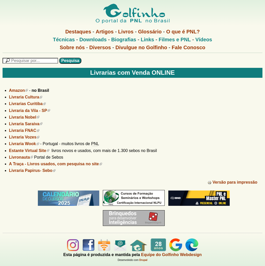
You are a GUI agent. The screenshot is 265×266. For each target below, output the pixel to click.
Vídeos (203, 39)
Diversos (100, 47)
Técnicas (64, 39)
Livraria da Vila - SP (29, 110)
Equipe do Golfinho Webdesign (171, 254)
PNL (95, 144)
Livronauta (21, 157)
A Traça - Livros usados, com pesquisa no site (55, 164)
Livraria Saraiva (25, 124)
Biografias (123, 39)
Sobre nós (72, 47)
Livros (126, 31)
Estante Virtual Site (29, 150)
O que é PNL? (183, 31)
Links (147, 39)
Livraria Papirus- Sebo (32, 170)
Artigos (105, 31)
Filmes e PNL (175, 39)
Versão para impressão (232, 182)
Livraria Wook (24, 144)
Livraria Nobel (24, 117)
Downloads (93, 39)
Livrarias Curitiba (27, 104)
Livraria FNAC (24, 130)
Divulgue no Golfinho (141, 47)
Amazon (18, 90)
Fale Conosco (188, 47)
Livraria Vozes (24, 137)
